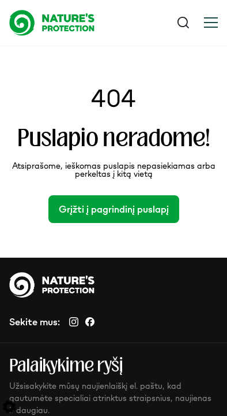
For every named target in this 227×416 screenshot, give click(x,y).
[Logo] (61, 22)
